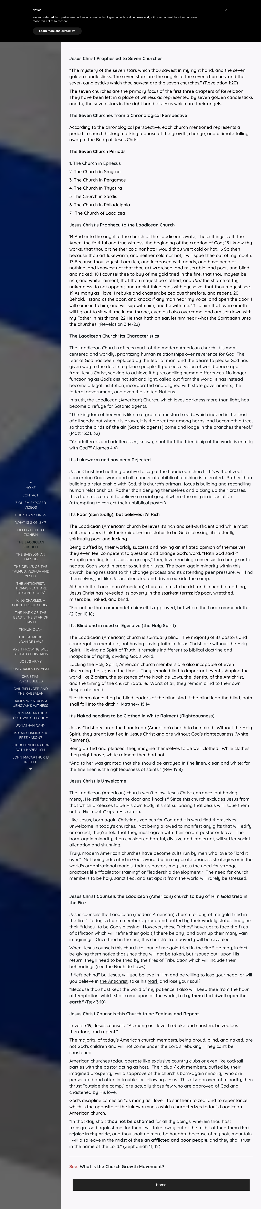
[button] (226, 10)
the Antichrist (229, 677)
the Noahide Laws (163, 677)
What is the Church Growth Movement (121, 1166)
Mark (153, 981)
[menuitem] (30, 487)
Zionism (99, 677)
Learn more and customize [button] (57, 31)
